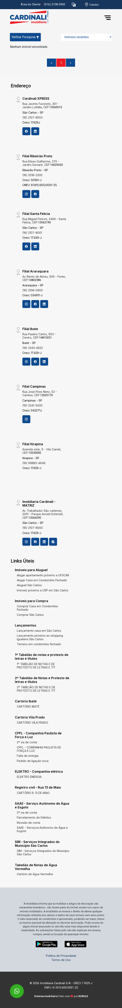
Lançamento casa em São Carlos (39, 630)
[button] (73, 5)
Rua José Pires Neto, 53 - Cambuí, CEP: (39, 393)
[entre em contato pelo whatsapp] (12, 988)
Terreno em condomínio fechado (39, 644)
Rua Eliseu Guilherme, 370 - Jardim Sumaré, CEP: (42, 163)
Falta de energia (27, 755)
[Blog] (53, 542)
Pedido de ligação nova (33, 761)
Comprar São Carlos (30, 614)
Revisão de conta (28, 822)
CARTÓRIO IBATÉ (28, 706)
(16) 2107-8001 (32, 232)
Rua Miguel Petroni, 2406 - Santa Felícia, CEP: (44, 220)
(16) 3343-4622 (32, 348)
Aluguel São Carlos (29, 585)
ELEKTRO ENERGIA (29, 776)
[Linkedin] (35, 131)
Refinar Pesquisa (25, 37)
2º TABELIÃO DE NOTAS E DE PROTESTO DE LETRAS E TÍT (36, 689)
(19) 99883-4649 (33, 463)
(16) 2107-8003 (32, 117)
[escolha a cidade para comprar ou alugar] (91, 5)
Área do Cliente (31, 4)
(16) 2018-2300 (32, 175)
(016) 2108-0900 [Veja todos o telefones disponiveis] (54, 4)
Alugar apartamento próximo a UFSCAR (43, 575)
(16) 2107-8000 (32, 527)
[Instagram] (26, 194)
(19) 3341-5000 (32, 405)
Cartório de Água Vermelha (35, 874)
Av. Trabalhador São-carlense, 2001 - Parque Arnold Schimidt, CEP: (42, 514)
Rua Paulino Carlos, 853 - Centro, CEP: (39, 335)
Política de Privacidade (61, 955)
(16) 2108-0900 (32, 290)
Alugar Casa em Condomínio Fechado (42, 580)
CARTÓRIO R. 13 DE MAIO (33, 793)
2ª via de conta (27, 742)
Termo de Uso (61, 960)
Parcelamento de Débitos (34, 817)
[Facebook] (26, 131)
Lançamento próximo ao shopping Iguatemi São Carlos (40, 637)
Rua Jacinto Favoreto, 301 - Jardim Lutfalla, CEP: (42, 105)
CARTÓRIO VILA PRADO (32, 722)
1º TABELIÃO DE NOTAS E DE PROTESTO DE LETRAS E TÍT (36, 665)
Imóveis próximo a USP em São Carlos (42, 590)
